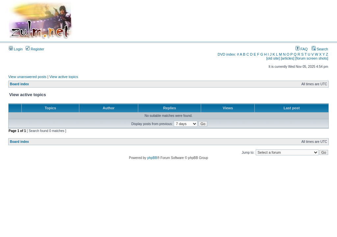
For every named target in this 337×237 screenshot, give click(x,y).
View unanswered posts (27, 77)
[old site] (273, 58)
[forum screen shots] (311, 58)
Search (320, 49)
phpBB (152, 158)
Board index (19, 84)
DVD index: (227, 54)
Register (35, 49)
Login (16, 49)
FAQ (302, 49)
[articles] (287, 58)
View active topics (63, 77)
